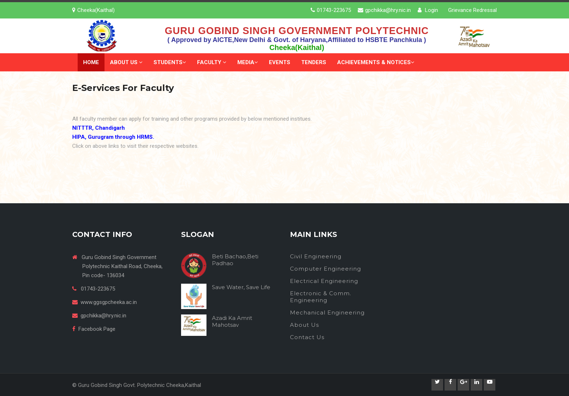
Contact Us (307, 337)
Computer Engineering (325, 268)
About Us (126, 62)
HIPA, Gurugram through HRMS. (113, 137)
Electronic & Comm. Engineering (320, 297)
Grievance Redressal (472, 10)
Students (169, 62)
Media (247, 62)
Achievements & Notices (375, 62)
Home (91, 62)
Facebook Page (96, 329)
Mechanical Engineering (327, 312)
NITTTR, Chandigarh (98, 128)
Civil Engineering (315, 256)
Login (428, 10)
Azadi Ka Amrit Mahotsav (232, 321)
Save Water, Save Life (241, 287)
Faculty (211, 62)
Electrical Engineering (324, 281)
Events (279, 62)
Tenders (313, 62)
